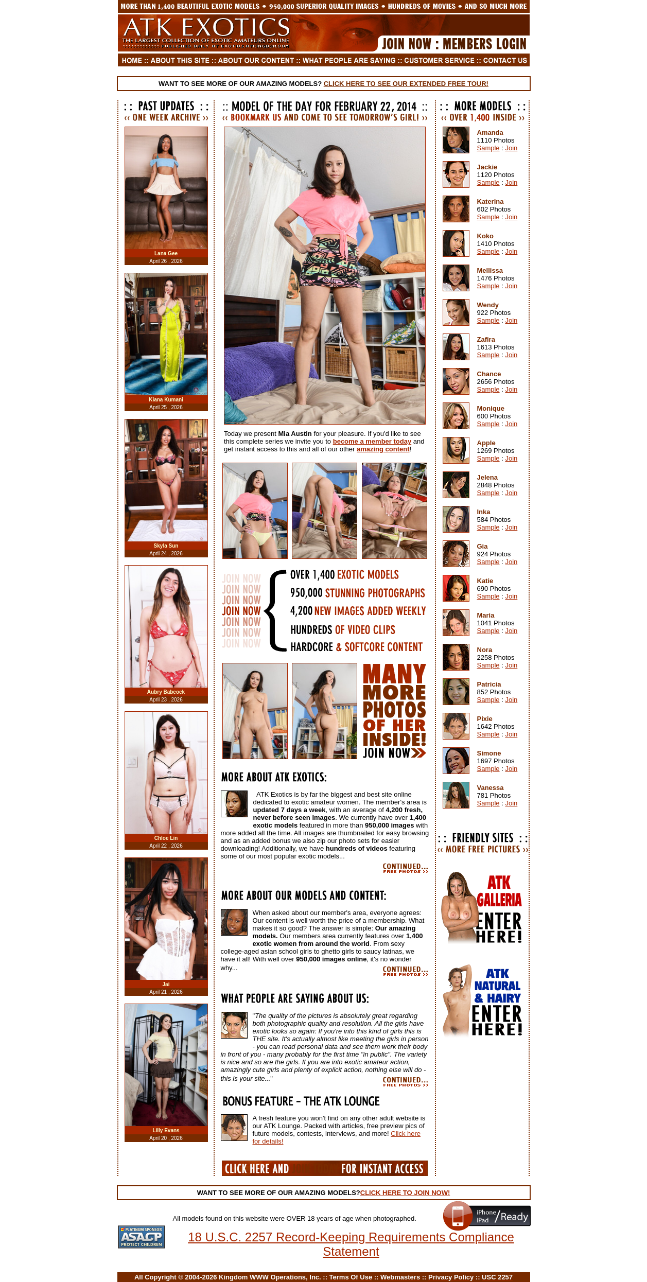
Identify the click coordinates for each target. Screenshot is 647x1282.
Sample (488, 148)
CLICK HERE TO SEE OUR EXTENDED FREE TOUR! (406, 83)
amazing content (383, 449)
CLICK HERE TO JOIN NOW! (405, 1193)
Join (511, 148)
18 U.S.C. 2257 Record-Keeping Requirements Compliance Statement (351, 1244)
